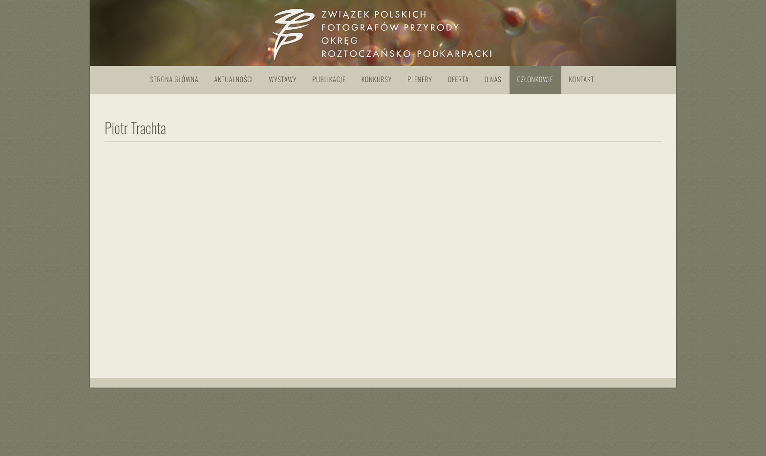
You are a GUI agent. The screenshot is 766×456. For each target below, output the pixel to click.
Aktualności (234, 79)
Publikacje (329, 79)
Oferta (458, 79)
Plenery (419, 79)
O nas (493, 79)
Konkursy (377, 79)
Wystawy (283, 79)
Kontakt (582, 79)
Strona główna (174, 79)
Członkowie (535, 79)
